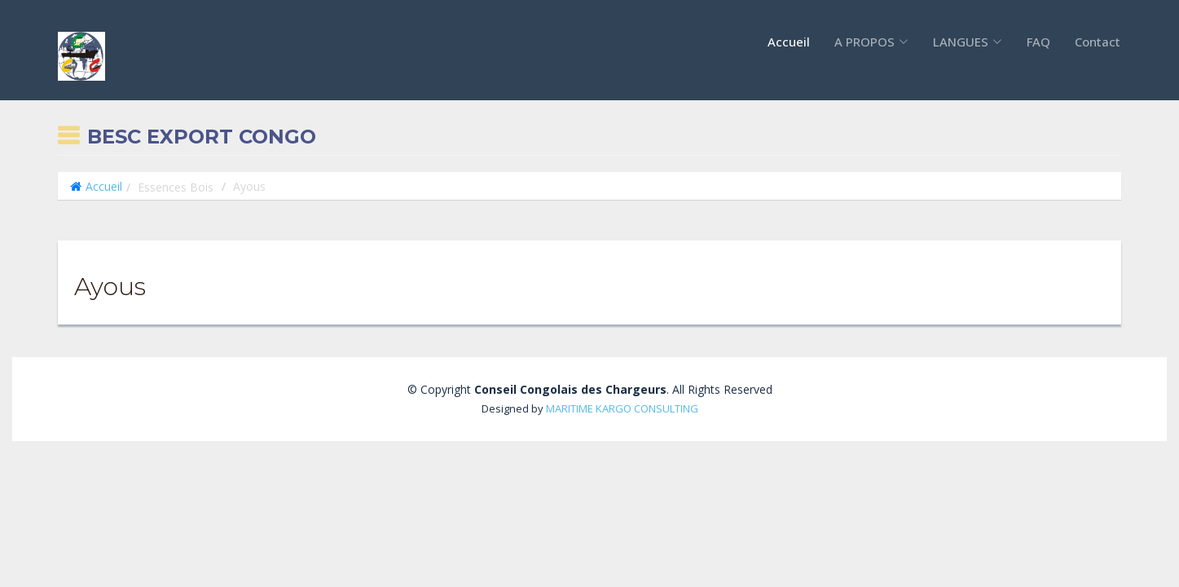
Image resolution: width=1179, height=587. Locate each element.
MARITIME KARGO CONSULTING (622, 408)
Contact (1097, 41)
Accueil (789, 41)
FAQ (1038, 41)
